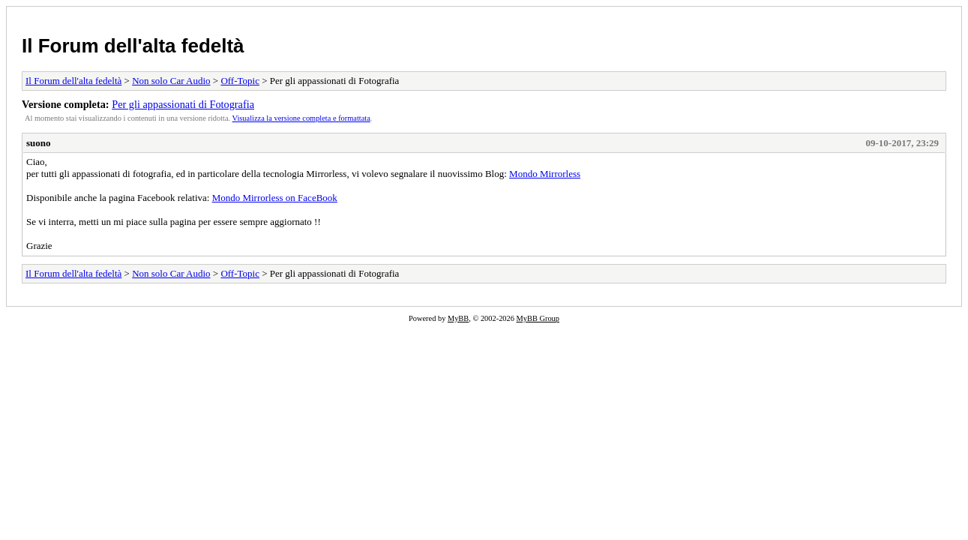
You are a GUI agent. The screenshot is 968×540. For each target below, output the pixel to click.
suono (38, 142)
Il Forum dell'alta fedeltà (133, 45)
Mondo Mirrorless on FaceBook (274, 197)
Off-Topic (239, 80)
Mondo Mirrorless (544, 173)
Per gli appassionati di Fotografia (183, 104)
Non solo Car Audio (171, 80)
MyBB (458, 318)
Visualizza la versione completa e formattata (301, 118)
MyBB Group (538, 318)
